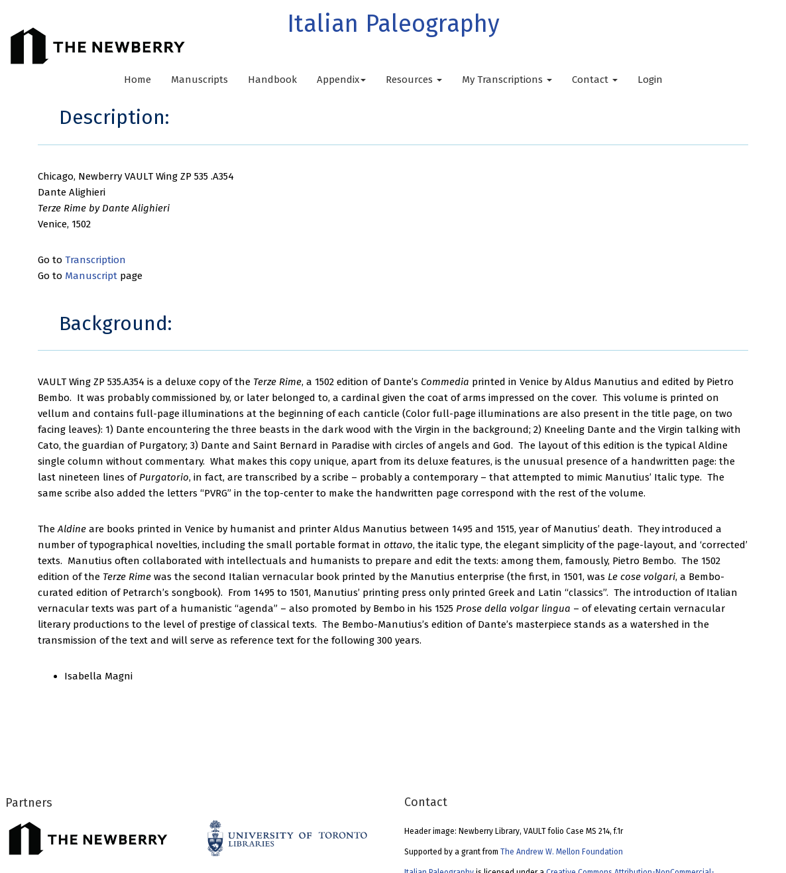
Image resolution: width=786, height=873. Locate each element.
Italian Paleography (393, 23)
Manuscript (91, 276)
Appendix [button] (341, 80)
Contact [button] (595, 80)
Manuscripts (199, 80)
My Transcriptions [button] (507, 80)
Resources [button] (414, 80)
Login (650, 80)
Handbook (272, 80)
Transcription (95, 260)
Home (137, 80)
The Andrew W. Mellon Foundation (561, 851)
